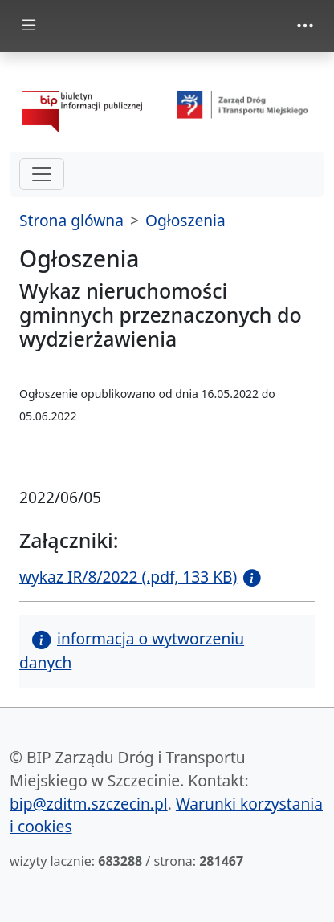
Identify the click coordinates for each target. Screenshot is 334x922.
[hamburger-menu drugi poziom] (41, 174)
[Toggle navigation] (305, 26)
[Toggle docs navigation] (29, 26)
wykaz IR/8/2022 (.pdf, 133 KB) (128, 576)
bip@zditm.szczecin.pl (89, 803)
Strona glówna (71, 220)
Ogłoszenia (185, 220)
